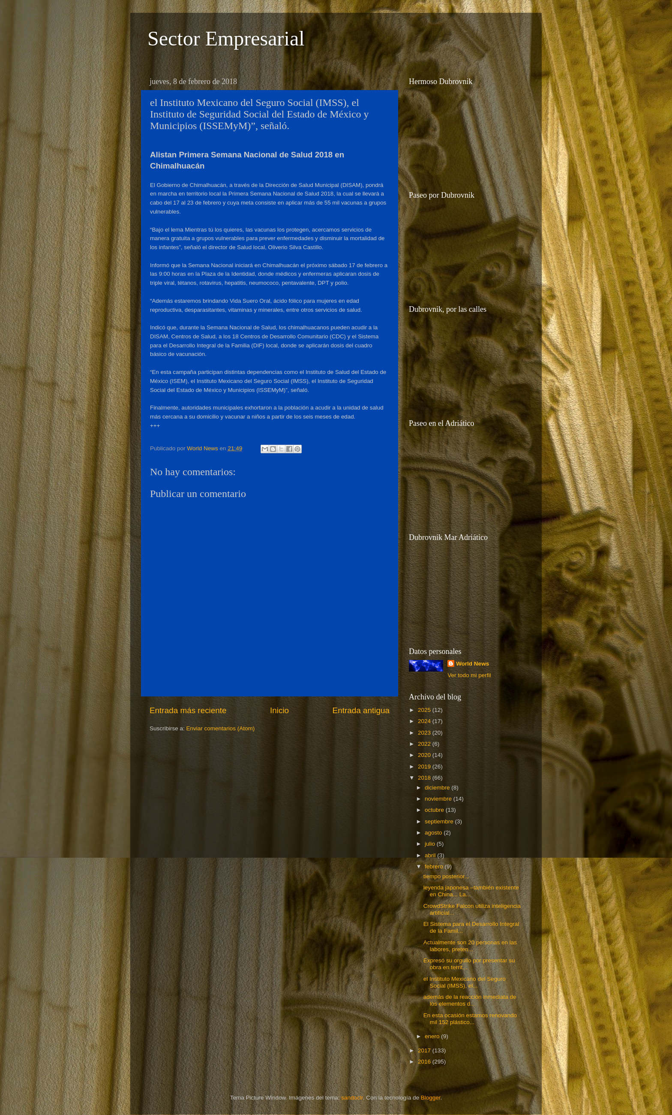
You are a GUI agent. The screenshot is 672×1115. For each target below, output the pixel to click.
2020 (425, 755)
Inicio (279, 710)
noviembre (439, 799)
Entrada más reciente (188, 710)
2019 (425, 766)
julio (431, 844)
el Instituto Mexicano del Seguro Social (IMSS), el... (464, 982)
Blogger (431, 1097)
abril (431, 855)
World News (472, 663)
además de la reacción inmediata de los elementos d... (469, 1000)
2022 (425, 744)
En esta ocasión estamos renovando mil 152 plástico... (470, 1018)
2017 (425, 1050)
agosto (434, 832)
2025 (425, 710)
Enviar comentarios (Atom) (220, 728)
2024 (425, 721)
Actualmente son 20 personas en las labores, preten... (470, 945)
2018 (425, 777)
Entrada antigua (361, 710)
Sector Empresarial (226, 38)
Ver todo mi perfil (469, 675)
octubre (435, 810)
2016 (425, 1061)
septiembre (440, 821)
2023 (425, 732)
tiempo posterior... (446, 876)
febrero (435, 866)
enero (433, 1036)
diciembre (438, 787)
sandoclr (352, 1097)
